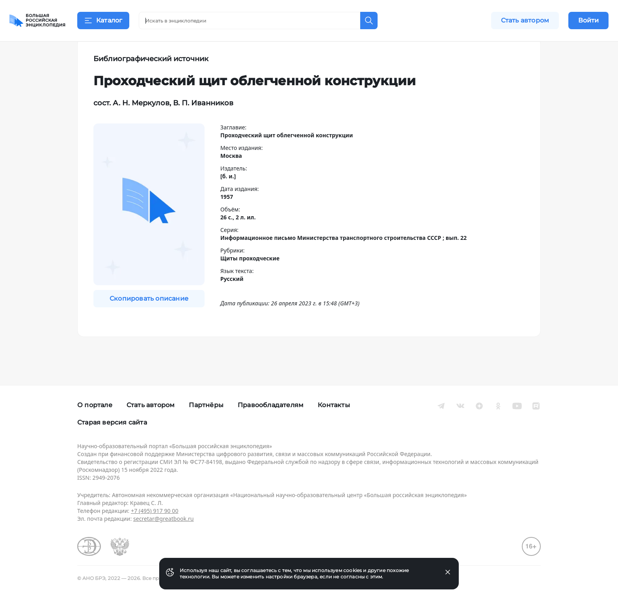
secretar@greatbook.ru (163, 518)
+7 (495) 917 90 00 (154, 510)
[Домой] (37, 20)
